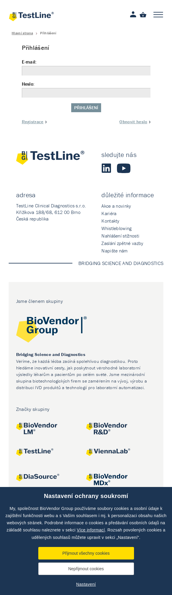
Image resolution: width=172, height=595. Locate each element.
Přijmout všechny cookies (86, 553)
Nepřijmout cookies (86, 568)
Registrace (33, 121)
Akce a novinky (116, 206)
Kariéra (108, 213)
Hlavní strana (22, 33)
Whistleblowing (116, 228)
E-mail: (86, 67)
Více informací (91, 530)
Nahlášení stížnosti (120, 236)
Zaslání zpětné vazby (122, 243)
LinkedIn (106, 168)
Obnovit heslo (133, 121)
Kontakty (110, 221)
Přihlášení (86, 107)
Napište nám (114, 251)
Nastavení (86, 584)
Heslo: (86, 89)
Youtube (123, 168)
